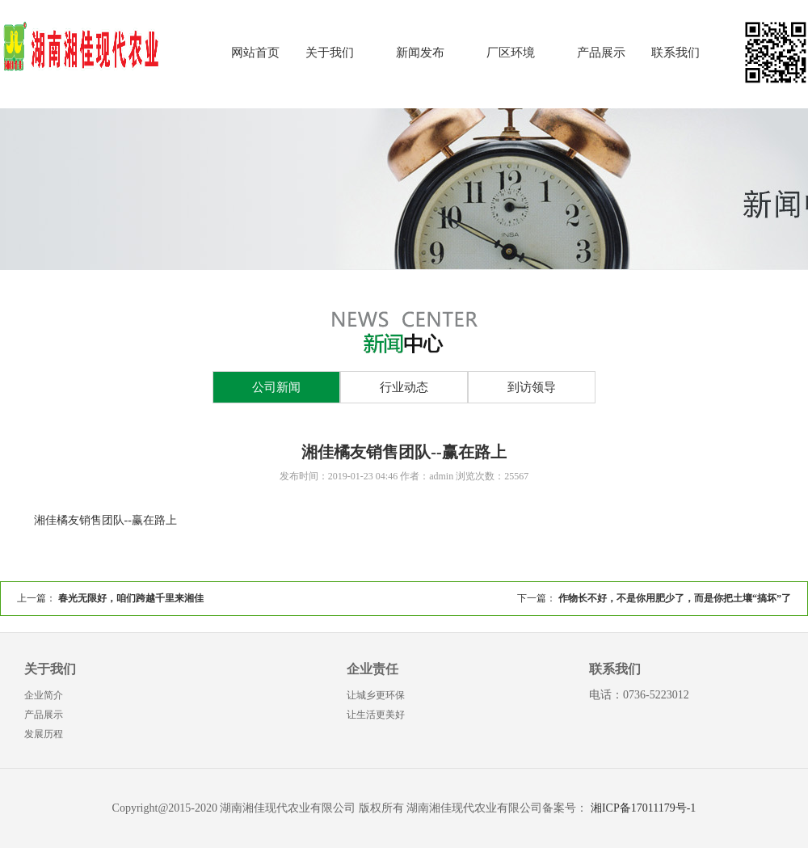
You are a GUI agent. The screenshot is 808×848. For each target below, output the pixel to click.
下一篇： (654, 598)
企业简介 (43, 695)
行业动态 (404, 387)
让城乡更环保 (376, 695)
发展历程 (43, 734)
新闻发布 (420, 52)
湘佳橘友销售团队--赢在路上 (105, 520)
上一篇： (110, 598)
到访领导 (531, 387)
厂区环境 (510, 52)
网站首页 (255, 52)
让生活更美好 (376, 714)
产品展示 (601, 52)
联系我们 (675, 52)
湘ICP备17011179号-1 (643, 808)
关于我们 (329, 52)
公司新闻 (276, 387)
